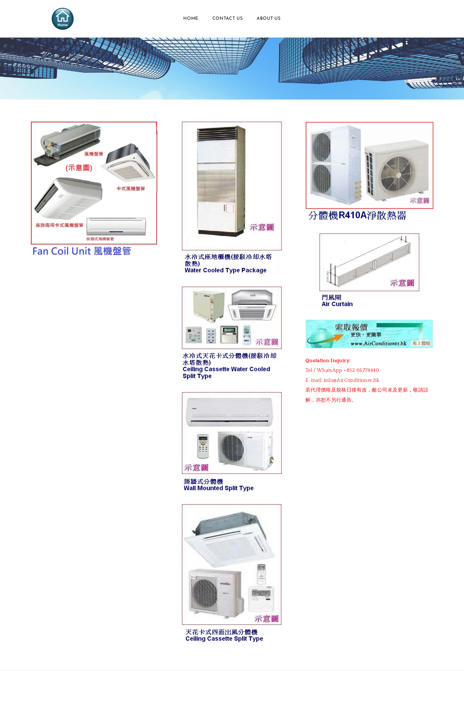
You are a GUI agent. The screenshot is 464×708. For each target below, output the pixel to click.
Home (190, 18)
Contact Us (227, 18)
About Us (269, 18)
